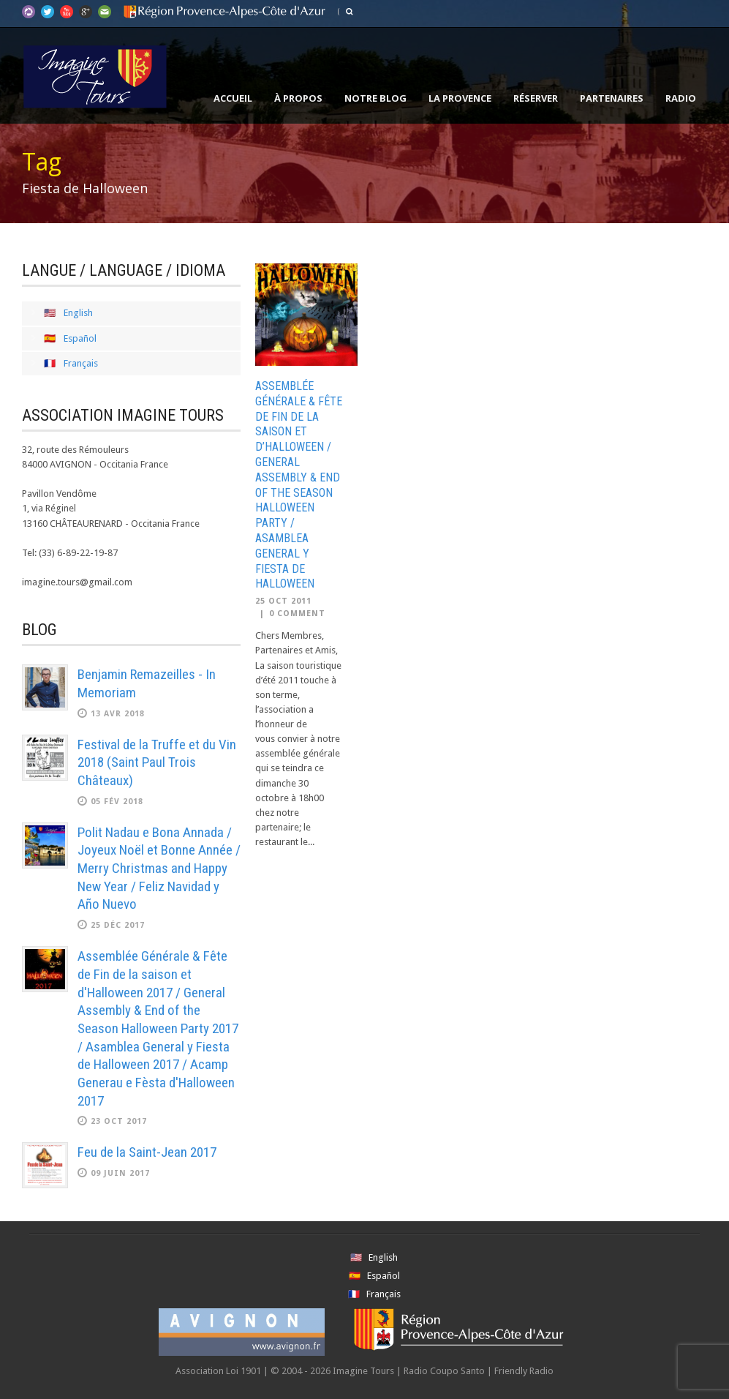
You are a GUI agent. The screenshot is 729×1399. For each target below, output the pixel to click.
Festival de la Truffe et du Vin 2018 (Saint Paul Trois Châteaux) (157, 762)
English (78, 312)
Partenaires (611, 98)
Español (80, 338)
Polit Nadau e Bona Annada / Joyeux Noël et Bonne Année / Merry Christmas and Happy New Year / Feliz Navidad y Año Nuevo (159, 868)
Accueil (233, 98)
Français (81, 363)
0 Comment (297, 613)
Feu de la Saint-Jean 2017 (147, 1152)
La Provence (459, 98)
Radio (680, 98)
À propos (298, 98)
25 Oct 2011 (283, 601)
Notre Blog (375, 98)
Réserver (535, 98)
